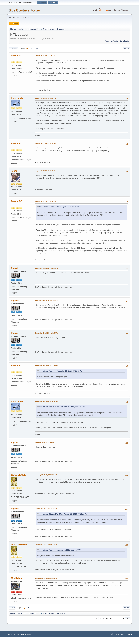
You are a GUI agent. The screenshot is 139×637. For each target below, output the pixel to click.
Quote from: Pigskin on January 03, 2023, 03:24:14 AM (59, 550)
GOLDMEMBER (19, 475)
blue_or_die (17, 98)
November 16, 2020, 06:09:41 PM (46, 401)
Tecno (14, 171)
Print (126, 48)
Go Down (13, 48)
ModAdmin (17, 578)
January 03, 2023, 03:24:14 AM (46, 508)
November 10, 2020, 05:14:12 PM (46, 300)
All (37, 48)
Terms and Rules (118, 634)
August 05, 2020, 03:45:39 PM (45, 98)
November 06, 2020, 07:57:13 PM (46, 268)
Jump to (94, 618)
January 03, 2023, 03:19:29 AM (46, 475)
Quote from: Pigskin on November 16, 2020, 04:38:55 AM (60, 371)
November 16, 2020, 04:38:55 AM (46, 333)
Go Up (12, 607)
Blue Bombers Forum (24, 10)
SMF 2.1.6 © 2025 (13, 634)
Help (110, 634)
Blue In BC (16, 56)
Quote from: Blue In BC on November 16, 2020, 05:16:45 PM (62, 407)
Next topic (124, 41)
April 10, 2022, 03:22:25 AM (44, 442)
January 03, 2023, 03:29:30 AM (46, 544)
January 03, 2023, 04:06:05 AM (46, 578)
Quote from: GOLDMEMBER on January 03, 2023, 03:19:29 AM (63, 514)
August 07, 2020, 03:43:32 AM (45, 171)
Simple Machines (25, 634)
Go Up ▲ (129, 634)
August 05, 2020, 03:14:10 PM (45, 55)
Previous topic (111, 41)
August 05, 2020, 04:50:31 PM (45, 143)
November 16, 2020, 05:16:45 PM (46, 365)
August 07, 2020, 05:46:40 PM (45, 201)
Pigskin (15, 268)
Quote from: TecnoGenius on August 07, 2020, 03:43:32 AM (61, 207)
